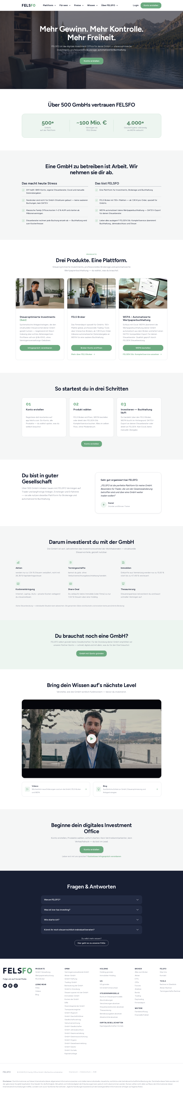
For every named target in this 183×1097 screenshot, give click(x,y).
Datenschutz (85, 1072)
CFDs (137, 982)
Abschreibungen (106, 1000)
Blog (37, 995)
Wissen (91, 5)
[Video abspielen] (91, 738)
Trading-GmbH (71, 982)
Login (136, 5)
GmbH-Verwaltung (42, 972)
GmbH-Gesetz (70, 1047)
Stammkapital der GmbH (75, 1006)
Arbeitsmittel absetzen (109, 1017)
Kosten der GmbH (72, 999)
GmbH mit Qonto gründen (91, 653)
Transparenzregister (72, 1009)
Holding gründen (106, 972)
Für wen (64, 5)
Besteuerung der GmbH (74, 986)
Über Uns (163, 972)
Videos (38, 991)
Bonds (137, 992)
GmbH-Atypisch (71, 1013)
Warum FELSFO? (52, 899)
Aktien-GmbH (70, 975)
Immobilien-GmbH (72, 996)
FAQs (37, 988)
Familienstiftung (141, 1012)
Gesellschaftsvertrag (73, 1020)
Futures (138, 986)
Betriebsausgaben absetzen (111, 1014)
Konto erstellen (151, 5)
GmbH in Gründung (72, 989)
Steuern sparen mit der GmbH (76, 992)
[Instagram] (16, 986)
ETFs (137, 979)
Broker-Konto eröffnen (91, 348)
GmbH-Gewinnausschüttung (76, 1037)
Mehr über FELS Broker (83, 354)
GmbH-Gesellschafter (73, 1026)
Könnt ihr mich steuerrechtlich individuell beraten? (69, 929)
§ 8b (66, 1003)
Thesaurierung (105, 1010)
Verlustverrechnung (72, 1023)
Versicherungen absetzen (110, 1003)
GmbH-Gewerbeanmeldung (75, 1043)
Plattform (48, 5)
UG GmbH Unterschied (109, 988)
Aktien (137, 975)
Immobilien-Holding (108, 975)
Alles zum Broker (141, 972)
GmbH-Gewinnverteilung (74, 1033)
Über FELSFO (108, 5)
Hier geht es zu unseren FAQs (91, 943)
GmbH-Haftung (71, 979)
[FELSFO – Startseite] (29, 5)
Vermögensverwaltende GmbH (77, 972)
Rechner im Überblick (168, 984)
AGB (94, 1072)
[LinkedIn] (10, 986)
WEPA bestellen (143, 348)
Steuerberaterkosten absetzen (112, 1007)
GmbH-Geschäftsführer (74, 1016)
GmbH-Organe (70, 1040)
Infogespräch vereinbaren (40, 348)
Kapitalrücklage (71, 1054)
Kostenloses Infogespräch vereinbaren (104, 856)
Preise (77, 5)
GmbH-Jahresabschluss (74, 1030)
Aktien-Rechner (166, 988)
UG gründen (104, 984)
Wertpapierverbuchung (44, 975)
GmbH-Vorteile (71, 1050)
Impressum (73, 1072)
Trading (138, 996)
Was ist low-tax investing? (57, 910)
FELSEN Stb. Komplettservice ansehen (142, 354)
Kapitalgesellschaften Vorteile (111, 1026)
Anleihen (138, 989)
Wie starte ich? (51, 919)
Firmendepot (140, 1003)
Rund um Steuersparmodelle (111, 997)
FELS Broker (40, 979)
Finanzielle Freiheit (142, 1015)
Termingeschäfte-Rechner (170, 991)
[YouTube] (5, 986)
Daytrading (139, 999)
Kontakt (163, 975)
